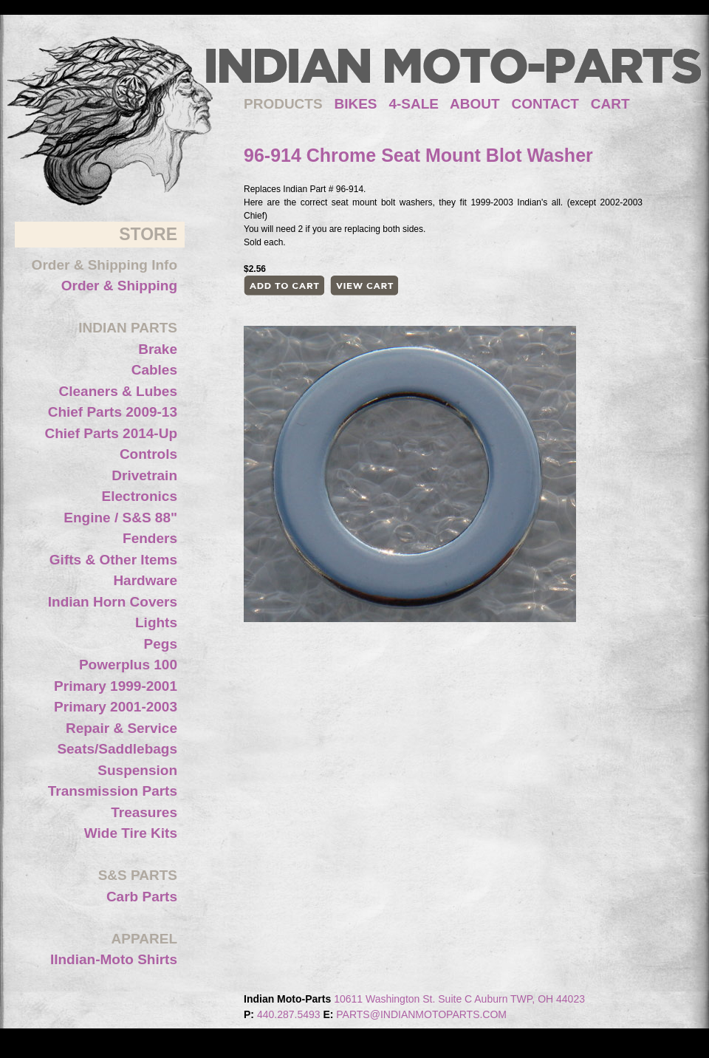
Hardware (145, 580)
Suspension (137, 770)
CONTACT (545, 104)
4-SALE (413, 104)
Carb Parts (141, 896)
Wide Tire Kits (130, 833)
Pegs (160, 644)
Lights (156, 622)
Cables (154, 370)
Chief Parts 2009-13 (112, 412)
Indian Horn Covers (112, 602)
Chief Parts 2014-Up (110, 433)
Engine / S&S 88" (120, 517)
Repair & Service (121, 728)
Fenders (150, 538)
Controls (148, 454)
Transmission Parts (112, 791)
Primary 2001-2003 (115, 706)
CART (610, 104)
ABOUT (475, 104)
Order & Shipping (119, 285)
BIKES (361, 104)
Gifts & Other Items (113, 559)
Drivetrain (144, 475)
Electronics (139, 496)
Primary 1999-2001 (115, 686)
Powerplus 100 (128, 664)
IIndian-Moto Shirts (113, 959)
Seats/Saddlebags (117, 749)
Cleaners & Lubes (118, 391)
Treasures (144, 812)
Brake (157, 349)
